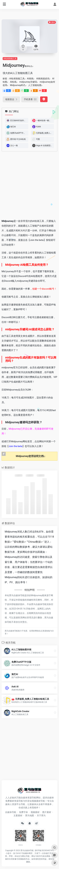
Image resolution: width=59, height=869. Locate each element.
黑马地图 (29, 815)
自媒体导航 (10, 812)
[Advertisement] (29, 185)
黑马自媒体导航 (27, 850)
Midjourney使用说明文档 (30, 456)
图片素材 (46, 812)
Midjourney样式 (17, 85)
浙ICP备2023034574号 (44, 850)
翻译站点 (29, 66)
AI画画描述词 (42, 78)
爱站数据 (19, 541)
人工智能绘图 (34, 85)
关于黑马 (41, 815)
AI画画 (30, 78)
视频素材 (35, 812)
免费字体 (23, 812)
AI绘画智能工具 (10, 58)
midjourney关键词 (28, 82)
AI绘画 (13, 82)
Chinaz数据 (34, 541)
